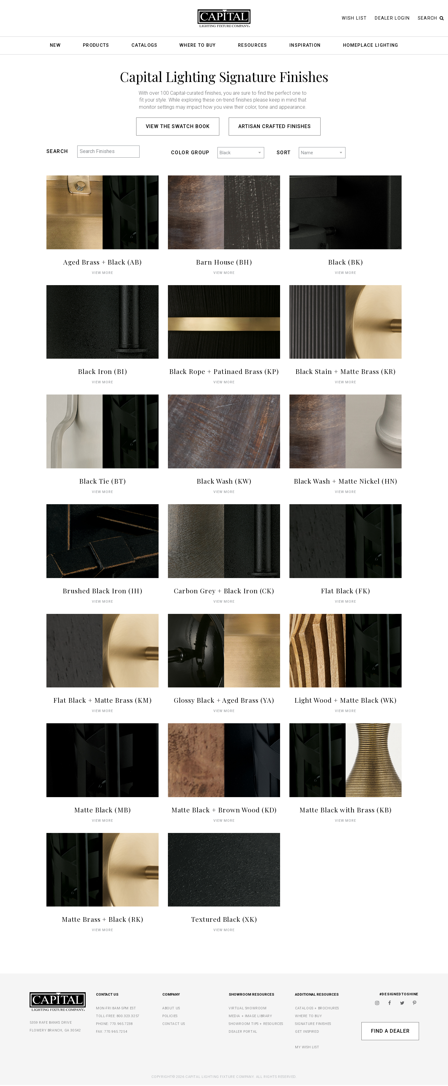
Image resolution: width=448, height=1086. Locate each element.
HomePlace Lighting (370, 45)
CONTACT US (173, 1025)
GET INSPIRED (307, 1033)
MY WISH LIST (307, 1048)
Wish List (354, 18)
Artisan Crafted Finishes (274, 126)
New (55, 45)
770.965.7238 (121, 1025)
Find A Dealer (390, 1032)
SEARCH (57, 151)
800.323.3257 (128, 1017)
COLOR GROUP (190, 153)
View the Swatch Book (178, 126)
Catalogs (144, 45)
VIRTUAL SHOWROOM (248, 1009)
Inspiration (305, 45)
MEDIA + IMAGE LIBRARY (250, 1017)
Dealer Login (392, 18)
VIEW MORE (102, 274)
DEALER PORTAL (243, 1033)
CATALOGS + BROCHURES (317, 1009)
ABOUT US (171, 1009)
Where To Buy (197, 45)
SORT (284, 153)
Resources (252, 45)
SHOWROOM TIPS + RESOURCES (256, 1025)
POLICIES (170, 1017)
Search (431, 18)
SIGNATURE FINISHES (313, 1025)
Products (96, 45)
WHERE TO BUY (308, 1017)
